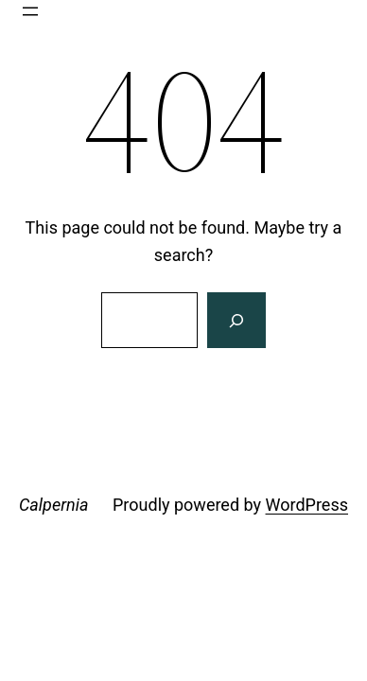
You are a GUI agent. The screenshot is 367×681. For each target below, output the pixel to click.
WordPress (307, 505)
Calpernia (53, 505)
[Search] (236, 320)
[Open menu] (30, 11)
